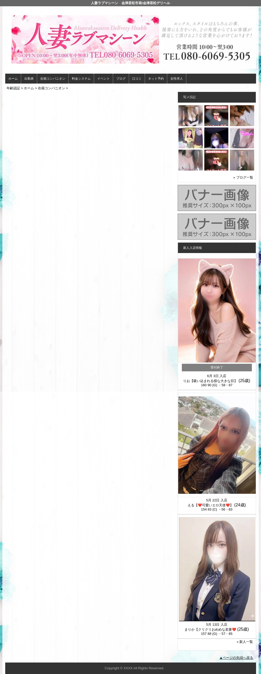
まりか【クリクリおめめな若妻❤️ (210, 629)
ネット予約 (156, 78)
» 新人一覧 (245, 642)
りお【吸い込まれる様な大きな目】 (210, 381)
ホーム (13, 78)
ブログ (121, 78)
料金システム (81, 78)
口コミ (137, 78)
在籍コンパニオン (52, 78)
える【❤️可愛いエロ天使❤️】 (210, 505)
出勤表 (29, 78)
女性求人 (176, 78)
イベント (103, 78)
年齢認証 (13, 88)
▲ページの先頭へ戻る (236, 658)
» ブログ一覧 (243, 177)
